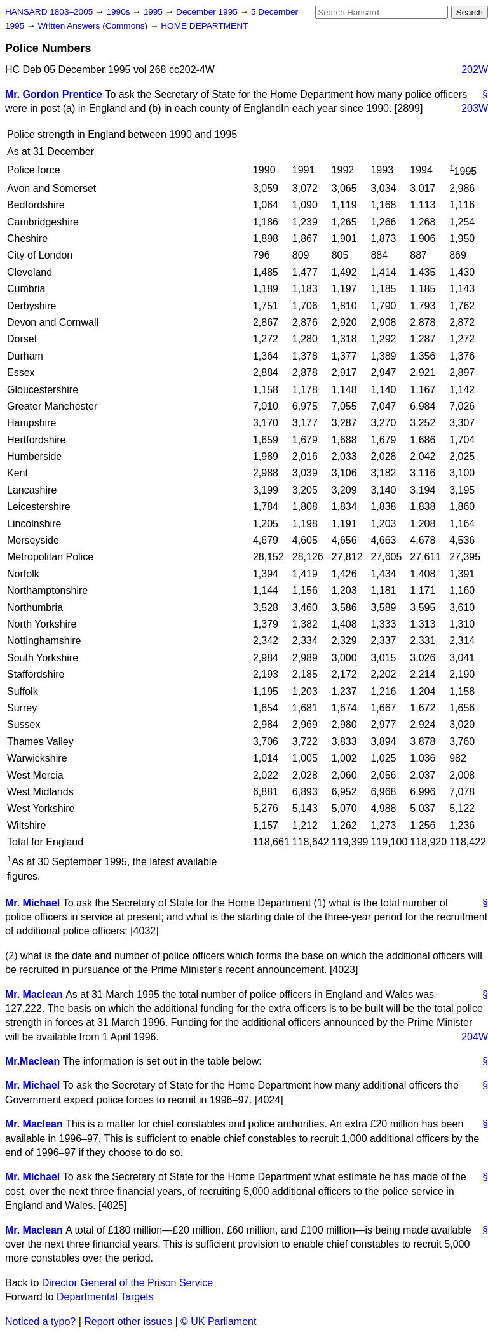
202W (474, 69)
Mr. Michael (32, 903)
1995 (154, 12)
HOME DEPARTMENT (204, 25)
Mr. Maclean (34, 994)
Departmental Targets (105, 1296)
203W (474, 108)
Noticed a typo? (40, 1321)
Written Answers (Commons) (93, 25)
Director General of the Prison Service (127, 1282)
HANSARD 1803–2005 (49, 12)
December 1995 (208, 12)
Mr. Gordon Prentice (53, 94)
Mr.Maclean (32, 1061)
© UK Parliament (218, 1321)
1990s (119, 12)
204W (474, 1037)
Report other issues (128, 1321)
